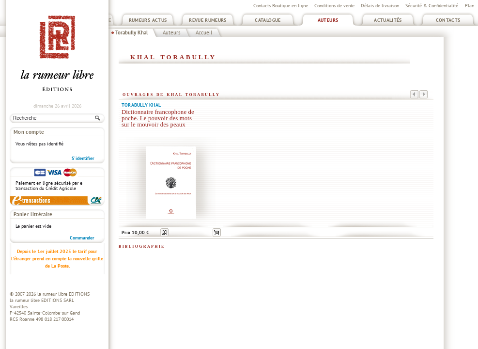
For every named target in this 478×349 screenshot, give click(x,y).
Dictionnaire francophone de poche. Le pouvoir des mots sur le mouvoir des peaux (158, 118)
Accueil (204, 32)
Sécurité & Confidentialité (431, 5)
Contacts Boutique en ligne (280, 5)
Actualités (388, 20)
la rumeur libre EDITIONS (63, 294)
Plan (469, 5)
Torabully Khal (131, 32)
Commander (82, 238)
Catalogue (267, 20)
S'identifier (83, 158)
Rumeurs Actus (148, 20)
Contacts (448, 20)
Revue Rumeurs (208, 20)
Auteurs (328, 20)
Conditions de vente (334, 5)
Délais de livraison (380, 5)
